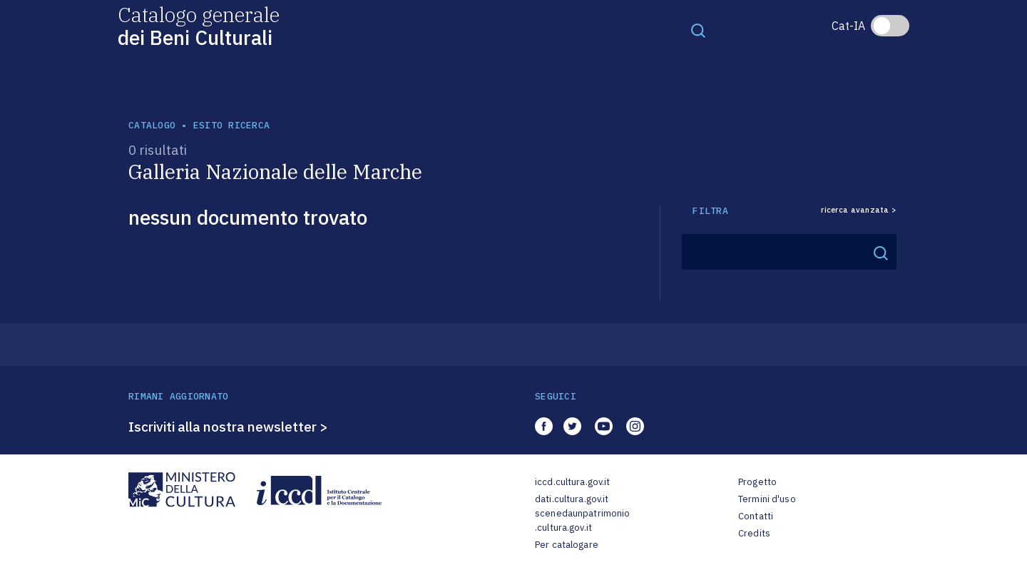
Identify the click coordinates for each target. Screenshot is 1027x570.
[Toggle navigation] (698, 30)
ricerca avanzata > (858, 210)
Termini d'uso (767, 499)
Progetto (757, 482)
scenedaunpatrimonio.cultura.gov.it (582, 520)
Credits (754, 533)
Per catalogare (566, 545)
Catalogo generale (199, 25)
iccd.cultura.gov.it (572, 482)
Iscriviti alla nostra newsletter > (228, 426)
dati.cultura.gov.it (571, 499)
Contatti (755, 516)
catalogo (151, 125)
